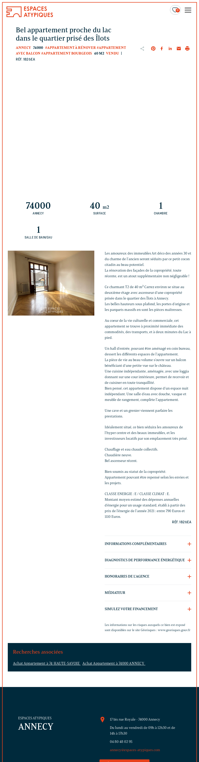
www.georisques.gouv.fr (174, 630)
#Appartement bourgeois (66, 53)
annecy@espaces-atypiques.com (135, 750)
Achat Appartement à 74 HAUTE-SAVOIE (47, 663)
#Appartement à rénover (70, 48)
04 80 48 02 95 (121, 741)
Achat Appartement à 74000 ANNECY (113, 663)
